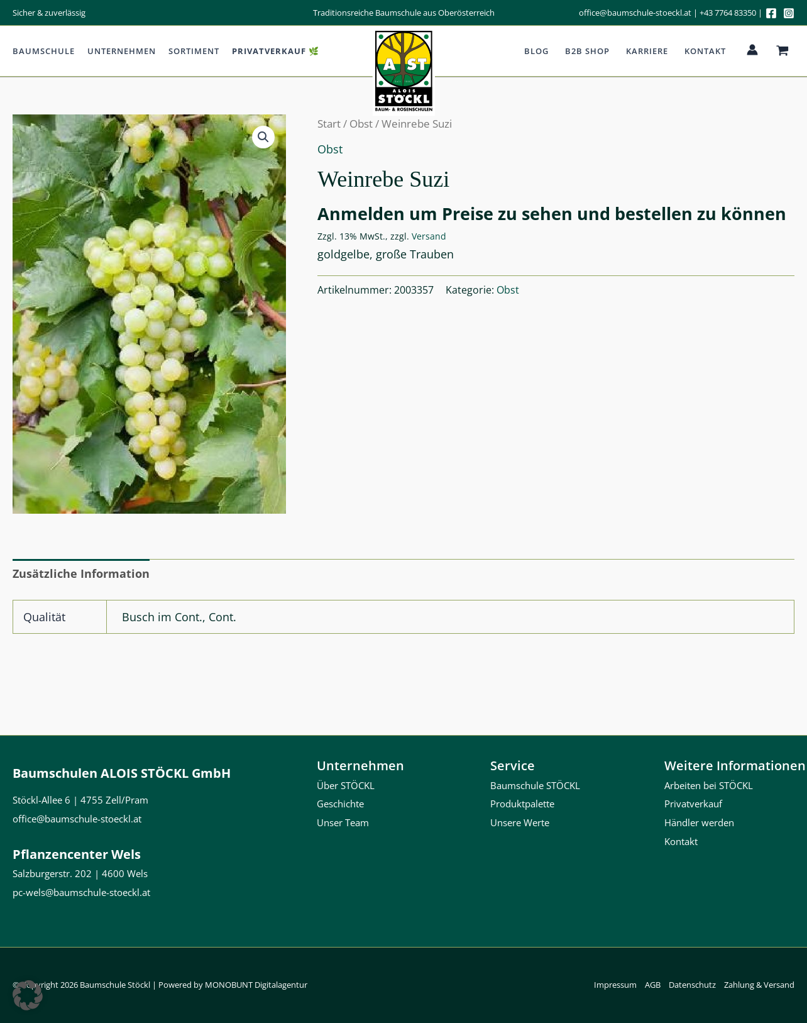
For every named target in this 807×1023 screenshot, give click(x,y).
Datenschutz (692, 984)
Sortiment (193, 51)
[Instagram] (788, 13)
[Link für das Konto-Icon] (752, 49)
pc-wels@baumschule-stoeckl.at (81, 892)
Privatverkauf (693, 803)
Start (329, 123)
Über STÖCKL (346, 785)
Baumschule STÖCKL (535, 785)
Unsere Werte (519, 822)
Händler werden (699, 822)
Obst (361, 123)
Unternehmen (121, 51)
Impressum (615, 984)
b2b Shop (587, 51)
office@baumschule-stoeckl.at (635, 12)
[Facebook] (771, 13)
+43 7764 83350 (728, 12)
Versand (429, 236)
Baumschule (44, 51)
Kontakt (705, 51)
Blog (536, 51)
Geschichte (340, 803)
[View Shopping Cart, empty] (782, 51)
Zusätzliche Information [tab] (81, 573)
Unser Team (343, 822)
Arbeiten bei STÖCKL (708, 785)
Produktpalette (522, 803)
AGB (653, 984)
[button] (263, 137)
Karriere (647, 51)
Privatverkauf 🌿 (275, 51)
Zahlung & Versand (759, 984)
